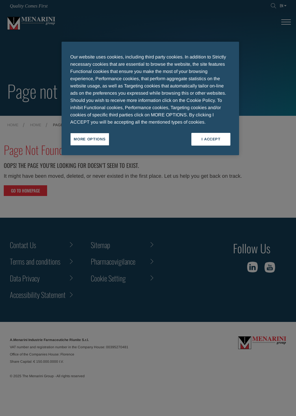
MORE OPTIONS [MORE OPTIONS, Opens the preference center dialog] (90, 139)
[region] (150, 98)
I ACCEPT (211, 139)
